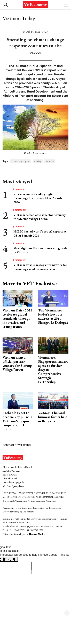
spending (37, 161)
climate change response (20, 161)
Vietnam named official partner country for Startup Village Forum (39, 217)
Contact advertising (17, 445)
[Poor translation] (12, 559)
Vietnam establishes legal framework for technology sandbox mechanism (40, 267)
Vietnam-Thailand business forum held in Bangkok (52, 417)
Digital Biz (20, 189)
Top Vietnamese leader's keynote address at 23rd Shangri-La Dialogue (53, 316)
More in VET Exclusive (30, 283)
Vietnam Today (19, 18)
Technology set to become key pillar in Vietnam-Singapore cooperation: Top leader (17, 421)
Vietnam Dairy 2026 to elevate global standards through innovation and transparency (17, 318)
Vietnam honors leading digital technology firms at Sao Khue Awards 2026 (37, 198)
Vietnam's (50, 161)
